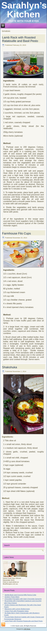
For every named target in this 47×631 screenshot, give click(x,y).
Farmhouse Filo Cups (16, 233)
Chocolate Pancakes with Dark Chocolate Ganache (23, 599)
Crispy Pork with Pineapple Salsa (16, 611)
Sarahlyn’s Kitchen (24, 9)
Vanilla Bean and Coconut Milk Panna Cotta (20, 595)
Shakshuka (9, 367)
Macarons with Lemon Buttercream (17, 609)
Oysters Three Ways (12, 597)
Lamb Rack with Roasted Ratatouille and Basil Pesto (20, 39)
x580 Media (27, 629)
